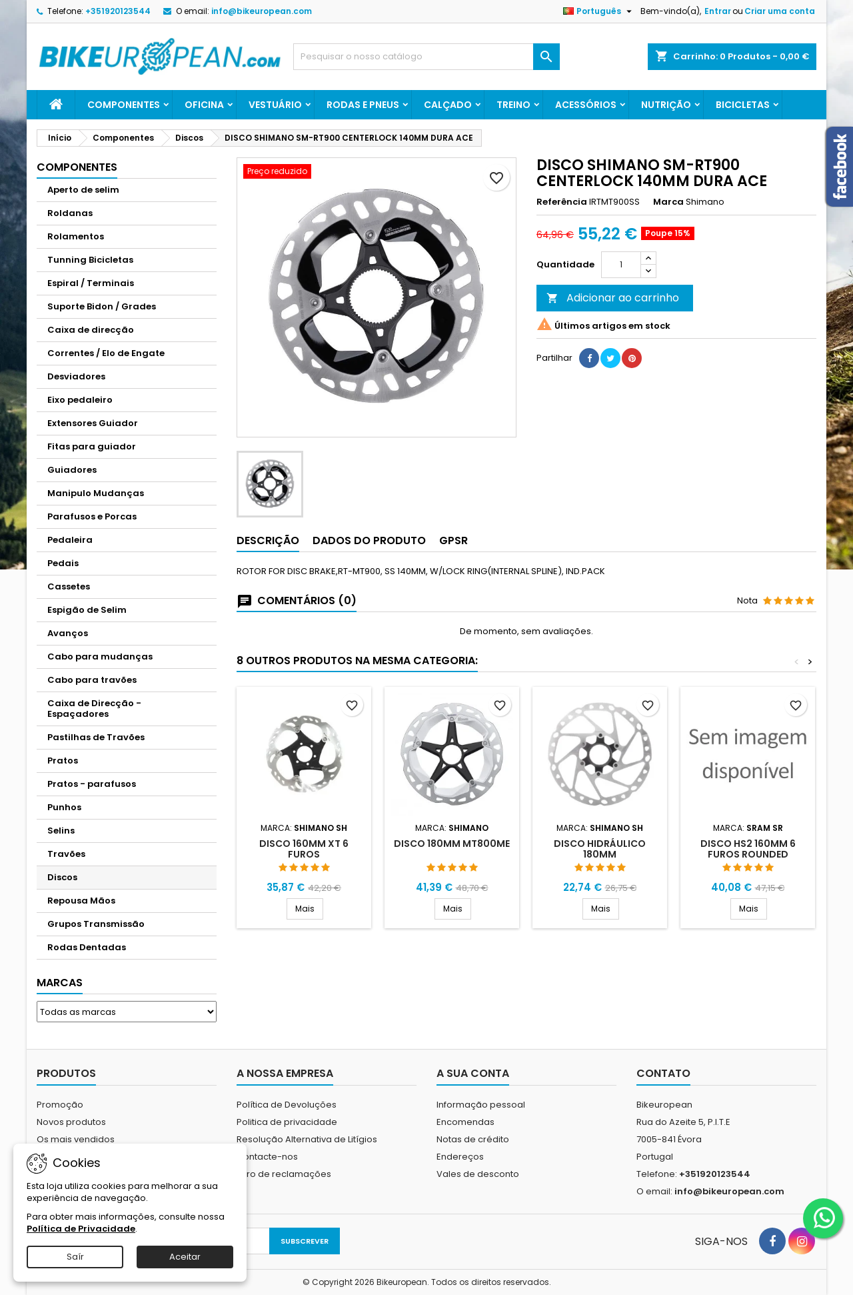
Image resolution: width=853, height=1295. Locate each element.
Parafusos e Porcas (92, 516)
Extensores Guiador (92, 423)
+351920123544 (118, 11)
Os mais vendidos (76, 1139)
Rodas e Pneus (363, 104)
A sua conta (472, 1073)
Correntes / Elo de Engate (106, 353)
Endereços (460, 1156)
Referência (561, 202)
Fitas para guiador (91, 446)
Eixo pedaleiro (80, 399)
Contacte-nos (267, 1156)
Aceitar (185, 1256)
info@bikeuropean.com (261, 11)
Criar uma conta (779, 11)
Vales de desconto (477, 1174)
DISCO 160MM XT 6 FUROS (304, 849)
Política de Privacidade (81, 1228)
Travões (66, 854)
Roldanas (70, 213)
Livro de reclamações (284, 1174)
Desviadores (76, 376)
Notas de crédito (472, 1139)
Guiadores (72, 469)
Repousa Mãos (81, 900)
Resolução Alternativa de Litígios (307, 1139)
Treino (513, 104)
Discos (62, 877)
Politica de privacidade (287, 1122)
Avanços (67, 633)
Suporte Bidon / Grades (101, 306)
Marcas (60, 982)
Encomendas (465, 1122)
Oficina (204, 104)
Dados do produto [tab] (369, 540)
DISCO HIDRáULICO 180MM (600, 849)
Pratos (62, 760)
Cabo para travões (92, 680)
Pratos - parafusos (91, 784)
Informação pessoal (480, 1104)
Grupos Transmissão (96, 924)
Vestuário (275, 104)
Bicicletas (743, 104)
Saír (75, 1256)
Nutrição (666, 104)
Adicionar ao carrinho (612, 297)
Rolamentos (75, 236)
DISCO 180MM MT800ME (452, 843)
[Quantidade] (621, 264)
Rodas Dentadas (86, 947)
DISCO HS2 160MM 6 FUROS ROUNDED (748, 849)
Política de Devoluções (287, 1104)
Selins (61, 830)
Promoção (60, 1104)
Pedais (63, 563)
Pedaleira (70, 539)
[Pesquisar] (426, 56)
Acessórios (585, 104)
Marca (668, 202)
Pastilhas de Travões (96, 737)
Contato (663, 1073)
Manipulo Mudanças (95, 493)
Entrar (717, 11)
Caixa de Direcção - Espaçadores (94, 708)
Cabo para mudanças (100, 656)
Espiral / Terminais (90, 283)
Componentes (123, 104)
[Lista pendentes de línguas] (599, 11)
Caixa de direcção (90, 329)
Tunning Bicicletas (90, 259)
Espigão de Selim (87, 609)
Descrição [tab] (268, 540)
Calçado (448, 104)
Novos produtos (71, 1122)
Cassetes (68, 586)
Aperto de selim (83, 189)
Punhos (64, 807)
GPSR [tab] (453, 540)
